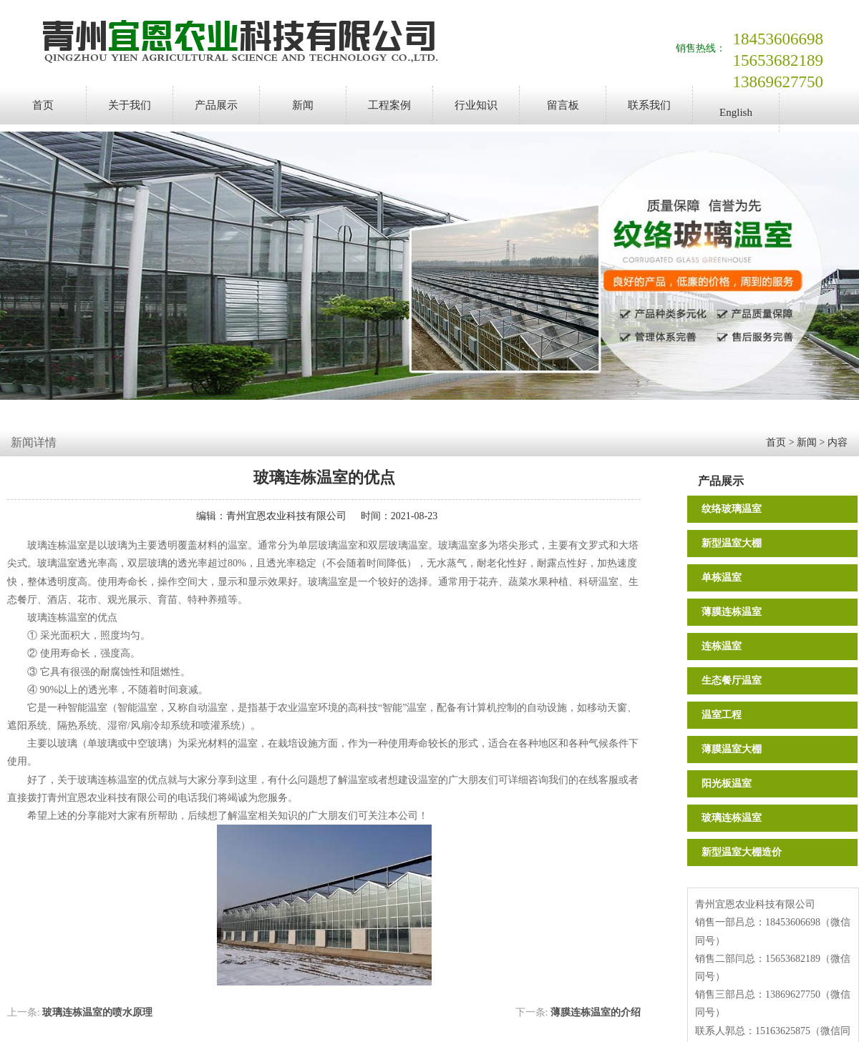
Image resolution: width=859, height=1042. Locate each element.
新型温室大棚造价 (742, 852)
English (735, 112)
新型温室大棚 (732, 543)
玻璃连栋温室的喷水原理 (97, 1012)
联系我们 (649, 105)
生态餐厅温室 (732, 680)
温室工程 (722, 714)
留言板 (563, 105)
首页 (43, 105)
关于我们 (129, 105)
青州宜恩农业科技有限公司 (286, 516)
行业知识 (476, 105)
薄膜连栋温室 (732, 611)
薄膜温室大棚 (732, 749)
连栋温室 (722, 646)
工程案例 (389, 105)
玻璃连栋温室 (732, 817)
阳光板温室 (727, 783)
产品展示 (216, 105)
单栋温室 (722, 577)
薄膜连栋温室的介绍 (595, 1012)
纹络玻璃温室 (732, 508)
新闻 (303, 105)
